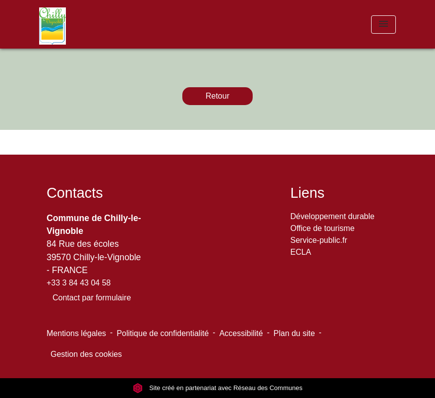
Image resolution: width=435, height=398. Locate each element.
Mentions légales (76, 333)
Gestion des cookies (86, 354)
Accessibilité (241, 333)
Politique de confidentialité (162, 333)
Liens (307, 193)
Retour (217, 96)
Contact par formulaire (92, 297)
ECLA (300, 252)
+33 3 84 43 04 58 (78, 283)
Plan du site (294, 333)
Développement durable (332, 216)
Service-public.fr (318, 240)
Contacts (75, 193)
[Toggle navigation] (383, 24)
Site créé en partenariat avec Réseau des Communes (218, 388)
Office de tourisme (322, 228)
